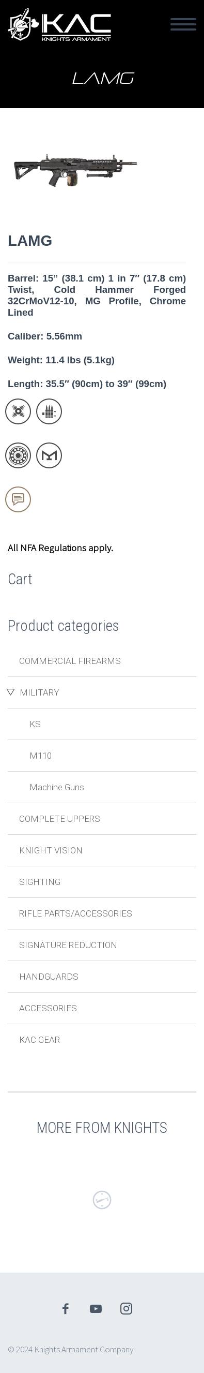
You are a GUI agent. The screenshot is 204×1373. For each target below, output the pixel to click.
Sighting (39, 882)
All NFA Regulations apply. (60, 547)
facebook (65, 1309)
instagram (126, 1309)
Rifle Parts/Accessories (75, 913)
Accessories (48, 1008)
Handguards (49, 976)
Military (39, 692)
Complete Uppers (59, 819)
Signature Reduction (68, 945)
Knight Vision (51, 850)
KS (35, 724)
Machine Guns (56, 787)
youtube (95, 1309)
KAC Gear (39, 1040)
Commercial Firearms (70, 661)
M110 (40, 755)
